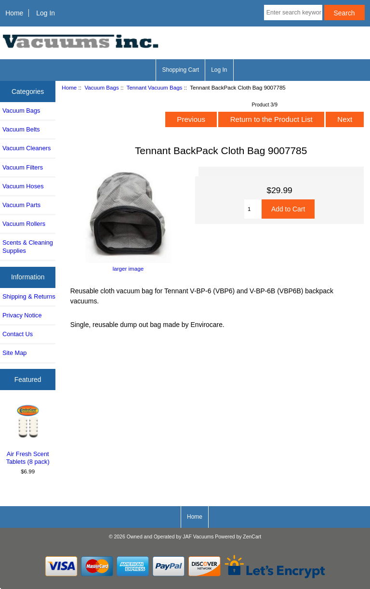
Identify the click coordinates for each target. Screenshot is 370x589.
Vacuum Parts (21, 205)
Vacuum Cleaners (26, 148)
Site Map (14, 352)
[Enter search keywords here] (293, 12)
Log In (45, 13)
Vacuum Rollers (23, 223)
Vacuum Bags (101, 87)
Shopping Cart (180, 69)
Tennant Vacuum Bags (155, 87)
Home (14, 13)
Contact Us (17, 334)
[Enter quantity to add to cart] (253, 209)
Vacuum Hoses (23, 186)
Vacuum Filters (22, 167)
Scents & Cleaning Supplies (27, 246)
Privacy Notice (21, 315)
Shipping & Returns (28, 296)
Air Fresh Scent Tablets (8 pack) (28, 434)
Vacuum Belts (21, 129)
